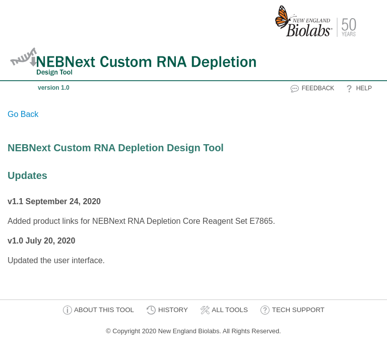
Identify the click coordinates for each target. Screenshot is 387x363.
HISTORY (166, 310)
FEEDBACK (312, 89)
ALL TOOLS (224, 310)
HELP (358, 89)
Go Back (23, 114)
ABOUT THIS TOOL (98, 310)
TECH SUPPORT (292, 310)
